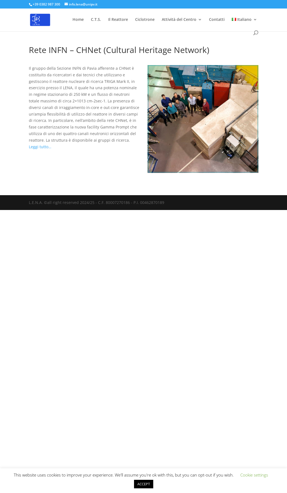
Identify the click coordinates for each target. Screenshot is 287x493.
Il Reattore (118, 20)
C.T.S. (96, 20)
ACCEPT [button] (143, 483)
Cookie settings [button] (254, 475)
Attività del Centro (179, 20)
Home (78, 20)
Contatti (217, 20)
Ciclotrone (145, 20)
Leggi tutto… (40, 146)
